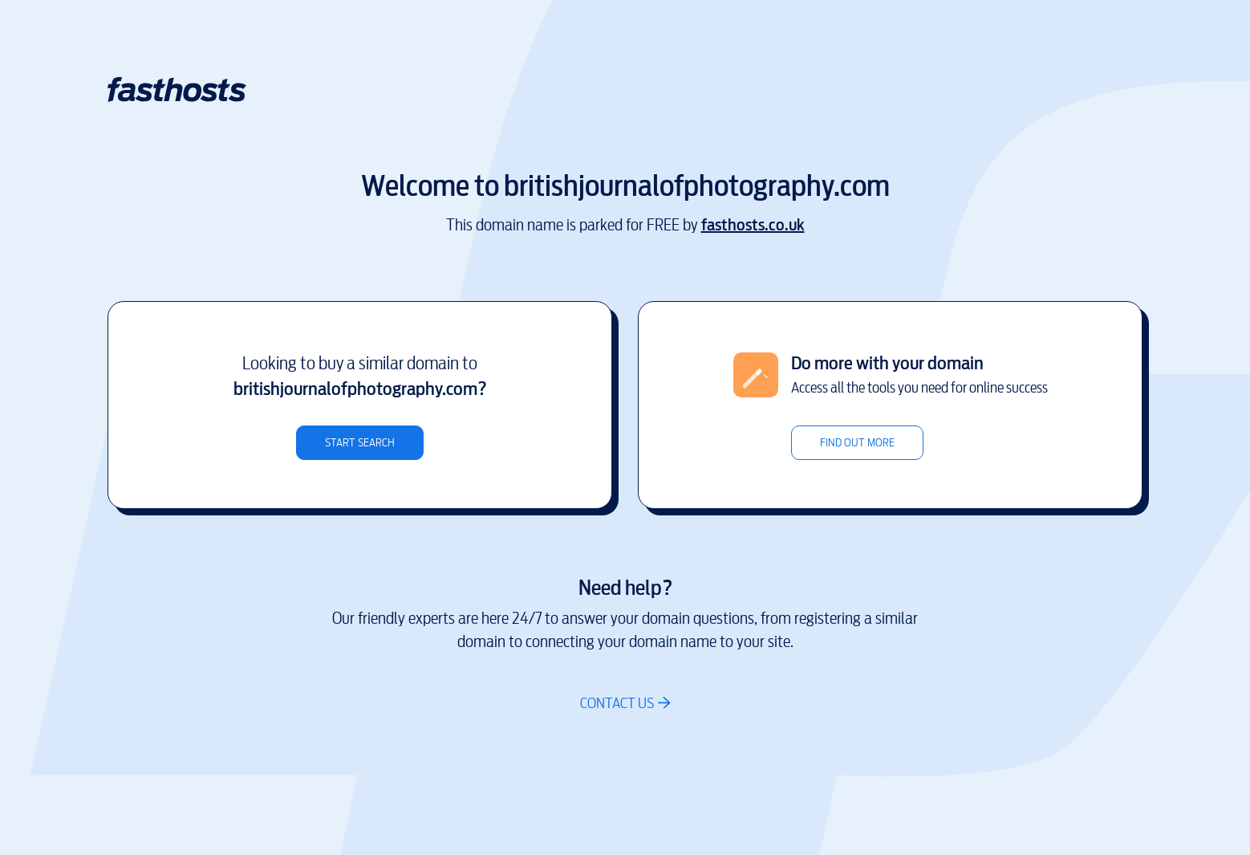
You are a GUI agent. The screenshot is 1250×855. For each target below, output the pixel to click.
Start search (360, 442)
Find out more (857, 442)
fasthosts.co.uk (753, 225)
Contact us (617, 703)
